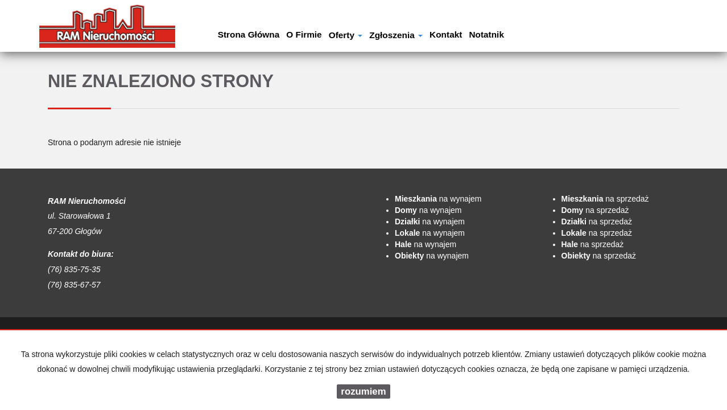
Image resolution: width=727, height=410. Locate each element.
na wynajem (438, 198)
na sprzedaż (605, 198)
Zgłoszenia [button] (396, 35)
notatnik (486, 34)
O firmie (303, 34)
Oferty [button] (346, 35)
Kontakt (445, 34)
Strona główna (249, 34)
